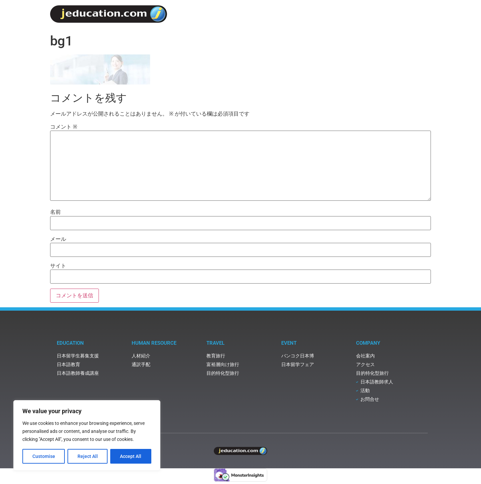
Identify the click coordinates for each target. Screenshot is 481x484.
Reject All (87, 456)
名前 (55, 212)
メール (58, 239)
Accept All (131, 456)
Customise (43, 456)
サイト (58, 266)
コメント (63, 127)
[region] (86, 435)
